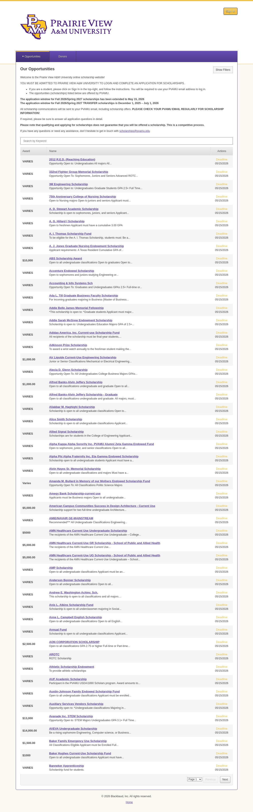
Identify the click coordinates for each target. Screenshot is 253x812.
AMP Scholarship (61, 567)
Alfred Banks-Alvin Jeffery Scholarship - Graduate (83, 394)
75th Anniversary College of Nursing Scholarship (82, 196)
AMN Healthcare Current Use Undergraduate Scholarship (88, 530)
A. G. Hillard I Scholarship (67, 221)
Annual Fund (58, 629)
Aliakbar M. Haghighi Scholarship (72, 407)
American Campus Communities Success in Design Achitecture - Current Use (102, 506)
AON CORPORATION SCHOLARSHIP (74, 642)
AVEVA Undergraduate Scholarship (73, 728)
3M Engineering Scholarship (68, 184)
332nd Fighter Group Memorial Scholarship (78, 171)
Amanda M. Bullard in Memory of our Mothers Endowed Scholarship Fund (99, 481)
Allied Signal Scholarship (66, 431)
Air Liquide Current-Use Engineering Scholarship (82, 357)
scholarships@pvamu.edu (134, 131)
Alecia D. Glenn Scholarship (68, 369)
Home (129, 802)
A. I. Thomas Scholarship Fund (70, 233)
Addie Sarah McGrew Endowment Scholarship (80, 320)
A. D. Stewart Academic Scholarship (73, 209)
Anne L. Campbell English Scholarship (75, 617)
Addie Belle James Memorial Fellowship (76, 308)
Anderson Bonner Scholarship (70, 580)
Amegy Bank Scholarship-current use (74, 493)
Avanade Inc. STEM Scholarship (71, 716)
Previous (210, 779)
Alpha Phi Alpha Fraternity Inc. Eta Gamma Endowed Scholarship (93, 456)
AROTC (54, 654)
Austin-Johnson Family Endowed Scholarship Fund (84, 691)
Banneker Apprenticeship (66, 765)
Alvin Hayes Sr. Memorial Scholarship (75, 468)
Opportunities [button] (33, 56)
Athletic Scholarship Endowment (71, 666)
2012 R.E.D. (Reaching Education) (72, 159)
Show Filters (223, 69)
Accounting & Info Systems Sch (71, 283)
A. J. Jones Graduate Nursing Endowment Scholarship (86, 246)
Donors (62, 56)
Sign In (230, 11)
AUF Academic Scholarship (68, 679)
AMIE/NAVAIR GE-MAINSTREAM (71, 518)
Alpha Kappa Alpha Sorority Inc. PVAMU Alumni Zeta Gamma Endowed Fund (101, 444)
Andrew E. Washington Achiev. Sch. (73, 592)
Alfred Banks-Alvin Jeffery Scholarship (75, 382)
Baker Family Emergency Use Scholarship (78, 741)
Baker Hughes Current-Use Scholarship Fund (80, 753)
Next (225, 779)
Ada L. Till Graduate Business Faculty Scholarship (83, 295)
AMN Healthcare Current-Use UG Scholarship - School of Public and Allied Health (104, 555)
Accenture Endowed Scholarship (71, 270)
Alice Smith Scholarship (65, 419)
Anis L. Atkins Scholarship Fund (71, 605)
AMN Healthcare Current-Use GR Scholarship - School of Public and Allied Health (104, 543)
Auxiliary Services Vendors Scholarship (76, 704)
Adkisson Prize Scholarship (68, 345)
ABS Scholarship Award (65, 258)
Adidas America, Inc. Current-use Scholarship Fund (84, 332)
